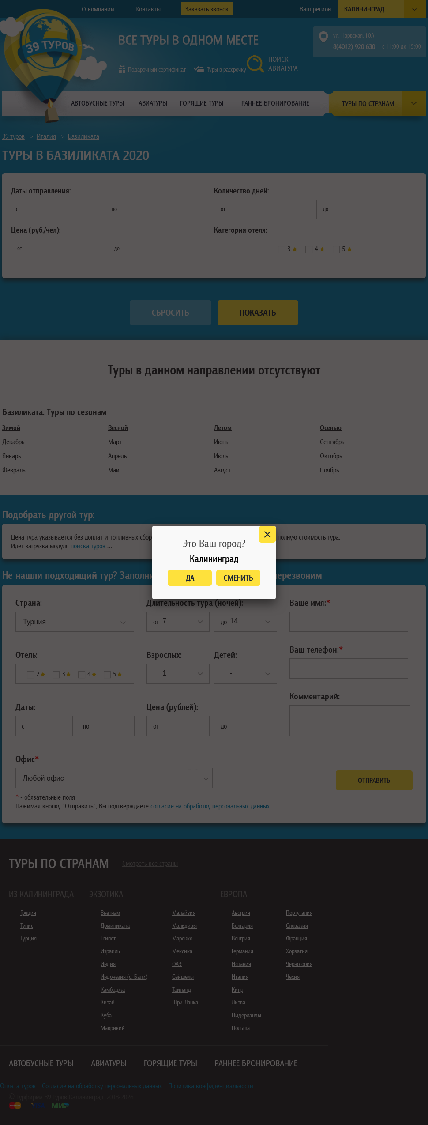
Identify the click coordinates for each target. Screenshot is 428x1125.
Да (190, 577)
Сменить (238, 577)
